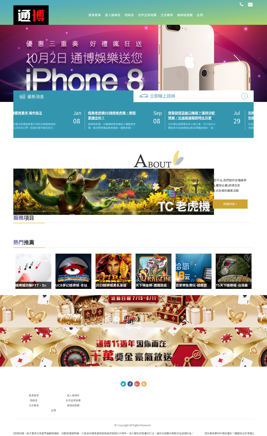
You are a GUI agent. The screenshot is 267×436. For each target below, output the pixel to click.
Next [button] (237, 61)
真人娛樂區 (113, 15)
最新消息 (35, 96)
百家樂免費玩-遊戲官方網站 (186, 284)
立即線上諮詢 (162, 96)
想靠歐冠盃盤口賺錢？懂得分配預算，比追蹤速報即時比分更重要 (220, 118)
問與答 (129, 15)
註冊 (200, 15)
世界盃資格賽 (147, 15)
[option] (133, 61)
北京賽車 (167, 15)
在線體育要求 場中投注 (54, 112)
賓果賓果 (94, 15)
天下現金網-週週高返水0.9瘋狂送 (150, 284)
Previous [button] (30, 61)
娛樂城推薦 (185, 15)
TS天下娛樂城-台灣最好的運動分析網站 (235, 284)
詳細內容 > (230, 204)
